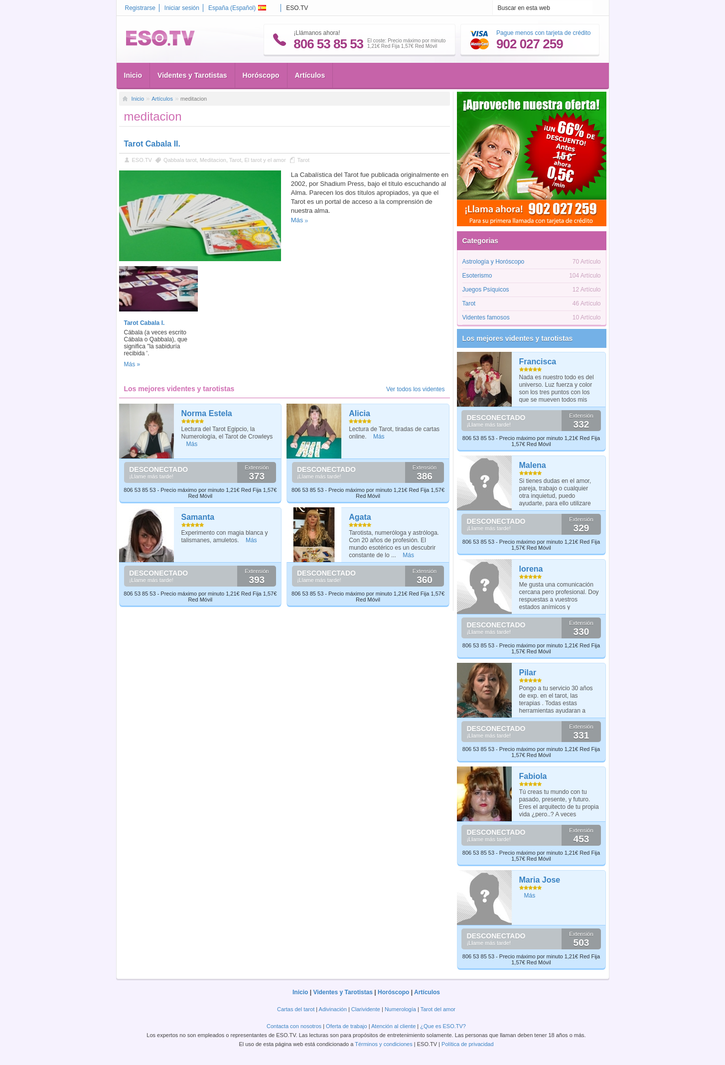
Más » (132, 364)
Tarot (235, 160)
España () (237, 7)
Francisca (538, 361)
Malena (532, 465)
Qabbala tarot (180, 160)
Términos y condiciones (384, 1044)
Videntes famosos (486, 317)
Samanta (198, 517)
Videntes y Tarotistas (192, 75)
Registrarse (140, 7)
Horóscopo (261, 75)
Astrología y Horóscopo (493, 261)
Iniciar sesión (181, 7)
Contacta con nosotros (294, 1026)
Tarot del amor (438, 1009)
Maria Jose (540, 880)
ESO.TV (142, 160)
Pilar (528, 672)
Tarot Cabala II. (152, 144)
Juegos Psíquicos (485, 289)
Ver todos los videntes (415, 389)
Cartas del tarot (295, 1009)
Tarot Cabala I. (144, 322)
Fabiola (533, 776)
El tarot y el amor (265, 160)
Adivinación (333, 1009)
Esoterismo (477, 275)
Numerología (400, 1009)
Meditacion (213, 160)
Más (297, 220)
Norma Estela (206, 413)
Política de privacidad (467, 1044)
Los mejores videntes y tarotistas (517, 338)
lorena (531, 569)
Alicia (359, 413)
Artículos (310, 75)
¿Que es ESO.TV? (443, 1026)
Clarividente (365, 1009)
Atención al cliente (393, 1026)
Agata (360, 517)
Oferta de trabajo (346, 1026)
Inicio (133, 75)
